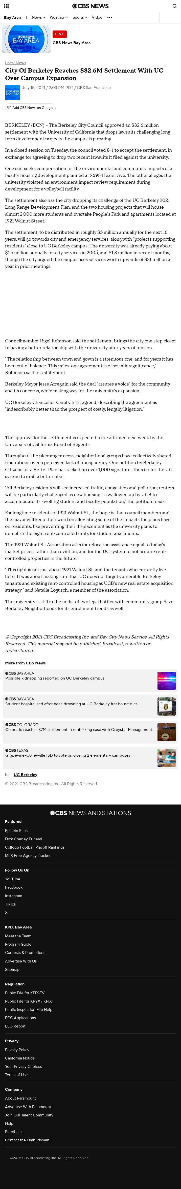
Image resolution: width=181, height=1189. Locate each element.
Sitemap (12, 970)
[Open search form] (174, 6)
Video (97, 17)
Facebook (13, 887)
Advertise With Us (21, 961)
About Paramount (20, 1098)
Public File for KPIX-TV (25, 993)
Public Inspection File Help (28, 1010)
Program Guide (18, 944)
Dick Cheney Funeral (23, 839)
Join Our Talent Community (29, 1115)
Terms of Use (16, 1075)
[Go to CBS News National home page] (90, 6)
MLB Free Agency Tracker (28, 856)
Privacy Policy (17, 1050)
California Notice (20, 1058)
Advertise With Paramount (28, 1107)
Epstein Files (16, 831)
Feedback (13, 1132)
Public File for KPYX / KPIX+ (29, 1001)
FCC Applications (20, 1018)
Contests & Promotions (25, 953)
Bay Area (12, 17)
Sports (80, 17)
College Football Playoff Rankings (34, 847)
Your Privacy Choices (23, 1067)
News (38, 17)
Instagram (13, 896)
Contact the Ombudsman (27, 1140)
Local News (15, 63)
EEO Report (15, 1026)
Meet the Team (18, 936)
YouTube (12, 879)
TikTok (10, 904)
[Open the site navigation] (33, 6)
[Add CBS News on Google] (30, 107)
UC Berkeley (25, 774)
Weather (58, 17)
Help (9, 1123)
